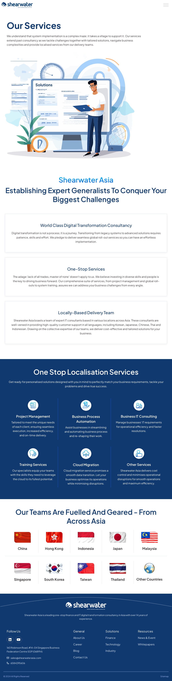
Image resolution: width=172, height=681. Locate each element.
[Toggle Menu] (166, 5)
